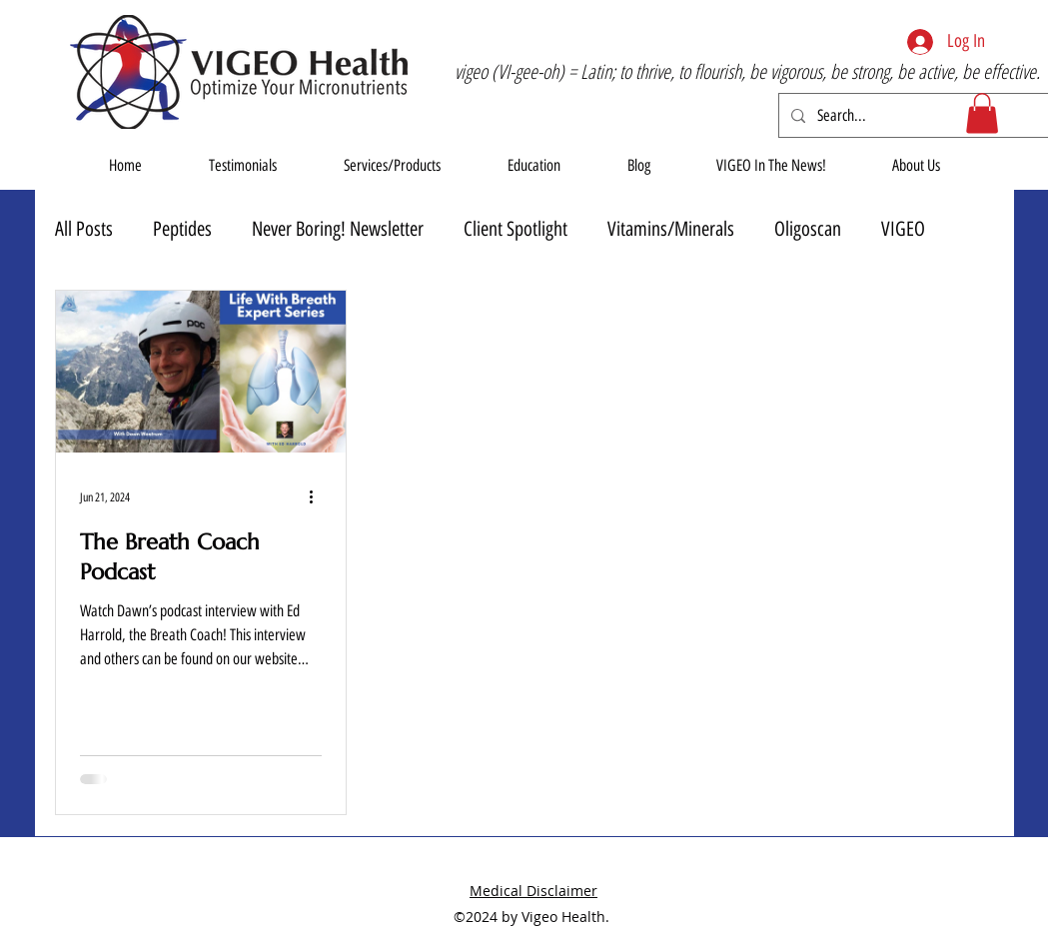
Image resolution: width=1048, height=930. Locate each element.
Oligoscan (807, 229)
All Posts (84, 229)
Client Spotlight (515, 229)
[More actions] (319, 497)
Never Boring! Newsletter (338, 229)
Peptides (182, 229)
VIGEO (903, 229)
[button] (982, 113)
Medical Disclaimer (533, 890)
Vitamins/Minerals (670, 229)
